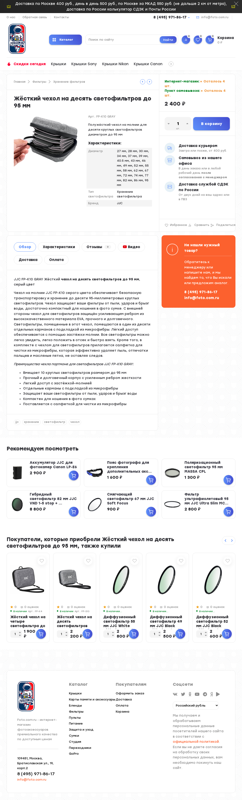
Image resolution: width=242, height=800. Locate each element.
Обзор (25, 247)
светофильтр (54, 422)
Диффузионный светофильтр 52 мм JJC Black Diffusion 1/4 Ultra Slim (213, 626)
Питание (76, 723)
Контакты (61, 17)
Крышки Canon (148, 64)
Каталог (63, 39)
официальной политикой (196, 742)
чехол (74, 422)
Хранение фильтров (69, 81)
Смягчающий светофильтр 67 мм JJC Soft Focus (130, 498)
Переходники (80, 748)
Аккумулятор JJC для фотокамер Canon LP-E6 (53, 465)
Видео (131, 247)
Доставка (28, 260)
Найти (168, 40)
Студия (75, 741)
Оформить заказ (130, 693)
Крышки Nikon (115, 64)
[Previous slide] (225, 540)
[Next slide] (232, 540)
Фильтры (39, 81)
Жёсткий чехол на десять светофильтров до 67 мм (74, 623)
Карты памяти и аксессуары (92, 699)
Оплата (56, 260)
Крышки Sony (84, 64)
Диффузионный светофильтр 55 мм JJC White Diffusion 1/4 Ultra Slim (121, 626)
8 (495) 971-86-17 (170, 17)
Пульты (75, 717)
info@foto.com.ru (214, 17)
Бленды (75, 705)
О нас (11, 17)
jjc (17, 422)
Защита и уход (81, 729)
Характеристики (59, 247)
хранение (31, 422)
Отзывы (99, 247)
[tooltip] (142, 81)
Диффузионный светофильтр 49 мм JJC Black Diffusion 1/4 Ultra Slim (167, 626)
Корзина (122, 711)
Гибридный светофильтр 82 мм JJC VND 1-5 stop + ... (53, 498)
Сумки (74, 735)
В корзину (211, 123)
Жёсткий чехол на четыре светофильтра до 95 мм (27, 623)
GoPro (74, 753)
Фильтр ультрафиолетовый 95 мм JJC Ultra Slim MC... (206, 498)
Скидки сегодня (30, 64)
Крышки (58, 64)
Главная (19, 81)
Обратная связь (34, 17)
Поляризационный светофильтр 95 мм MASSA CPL (203, 467)
